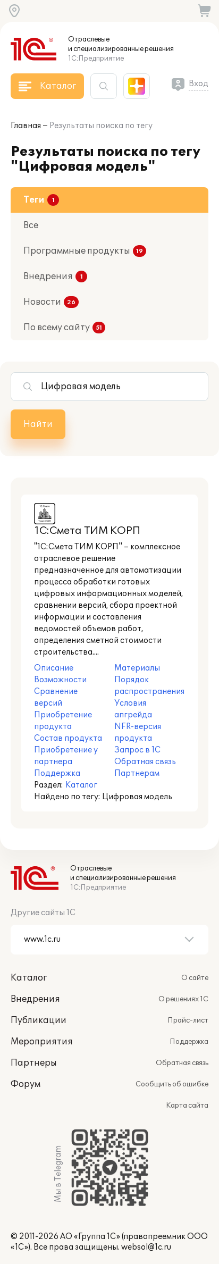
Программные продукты (76, 251)
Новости (42, 302)
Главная (26, 125)
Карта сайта (187, 1105)
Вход (198, 83)
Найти (38, 424)
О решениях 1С (183, 999)
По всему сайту (56, 327)
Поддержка (189, 1041)
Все (30, 225)
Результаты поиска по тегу (101, 125)
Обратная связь (182, 1063)
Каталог (81, 785)
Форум (25, 1084)
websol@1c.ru (146, 1247)
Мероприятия (42, 1041)
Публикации (38, 1020)
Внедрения (48, 276)
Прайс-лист (187, 1020)
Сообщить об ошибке (172, 1084)
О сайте (194, 978)
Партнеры (34, 1063)
